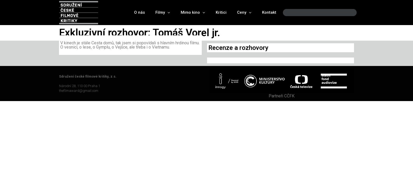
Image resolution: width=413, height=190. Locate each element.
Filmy (162, 12)
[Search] (348, 12)
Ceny (244, 12)
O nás (139, 12)
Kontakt (269, 12)
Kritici (221, 12)
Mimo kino (193, 12)
